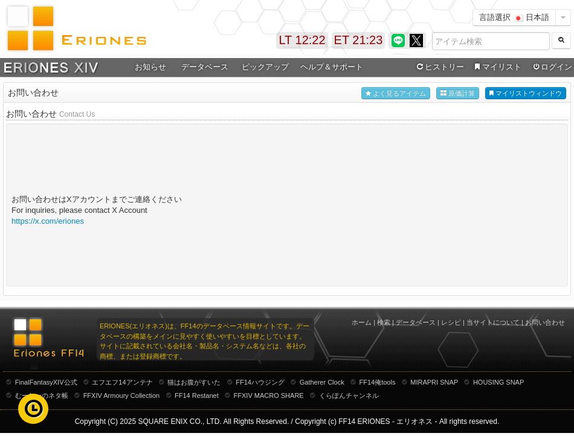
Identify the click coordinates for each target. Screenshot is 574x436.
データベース (204, 66)
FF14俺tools (378, 382)
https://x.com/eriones (47, 221)
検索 (383, 322)
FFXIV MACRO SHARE (269, 395)
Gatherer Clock (322, 382)
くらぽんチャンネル (349, 395)
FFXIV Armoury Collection (121, 395)
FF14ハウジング (260, 382)
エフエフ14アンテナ (122, 382)
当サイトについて (493, 322)
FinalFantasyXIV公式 (46, 382)
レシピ (451, 322)
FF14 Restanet (197, 395)
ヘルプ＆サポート (331, 66)
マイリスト (496, 67)
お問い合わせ (545, 322)
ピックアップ (265, 66)
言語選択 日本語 (514, 17)
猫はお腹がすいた (194, 382)
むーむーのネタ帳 (41, 395)
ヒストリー (438, 67)
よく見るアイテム (396, 93)
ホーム (362, 322)
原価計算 (457, 93)
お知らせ (150, 66)
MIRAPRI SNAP (434, 382)
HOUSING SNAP (498, 382)
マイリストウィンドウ (525, 93)
